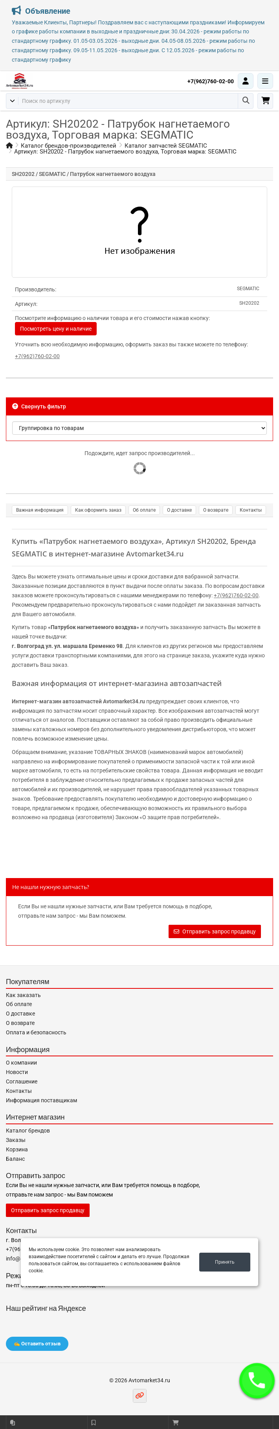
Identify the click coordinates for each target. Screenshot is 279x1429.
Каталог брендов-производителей (68, 145)
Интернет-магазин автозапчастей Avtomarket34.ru (78, 701)
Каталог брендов (28, 1130)
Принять (225, 1262)
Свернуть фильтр (39, 406)
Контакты (251, 510)
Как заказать (23, 995)
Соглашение (21, 1081)
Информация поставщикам (41, 1100)
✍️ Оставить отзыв (37, 1344)
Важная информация (40, 510)
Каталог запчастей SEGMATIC (166, 145)
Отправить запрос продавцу (215, 931)
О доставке (179, 510)
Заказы (16, 1140)
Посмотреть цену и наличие (56, 329)
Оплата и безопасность (36, 1032)
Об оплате (144, 510)
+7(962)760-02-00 (210, 81)
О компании (21, 1062)
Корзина (17, 1149)
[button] (257, 1381)
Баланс (15, 1159)
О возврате (215, 510)
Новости (17, 1072)
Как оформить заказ (98, 510)
